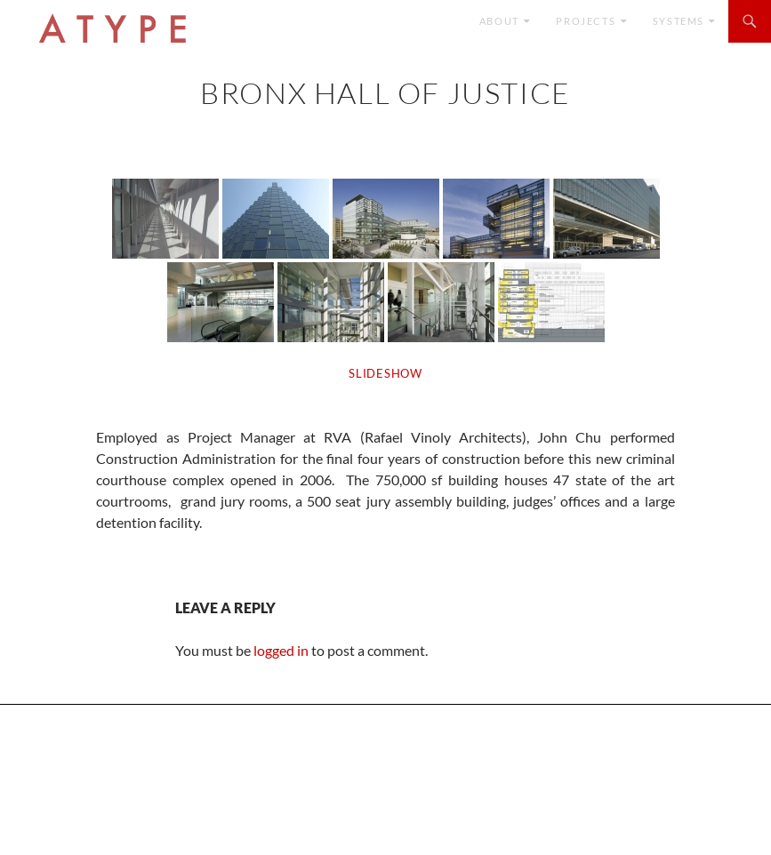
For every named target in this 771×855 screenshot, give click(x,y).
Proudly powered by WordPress (101, 833)
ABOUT (499, 21)
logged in (281, 650)
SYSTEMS (678, 21)
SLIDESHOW (385, 373)
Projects (585, 21)
